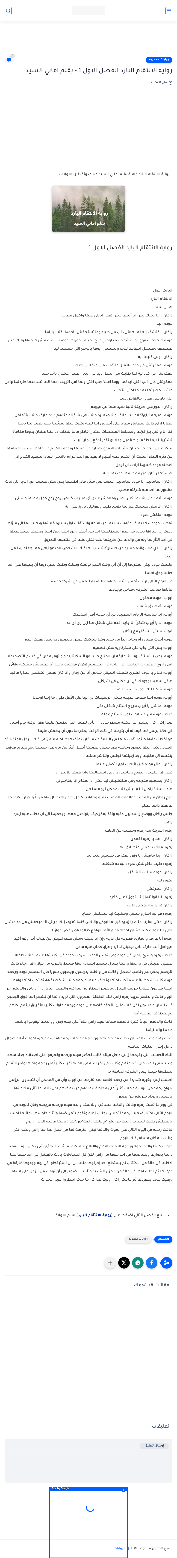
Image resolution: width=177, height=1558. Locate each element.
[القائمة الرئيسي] (168, 10)
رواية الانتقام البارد (94, 1215)
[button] (151, 1263)
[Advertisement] (88, 40)
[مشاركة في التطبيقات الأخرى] (110, 1263)
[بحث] (8, 10)
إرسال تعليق (154, 1446)
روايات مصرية (159, 59)
